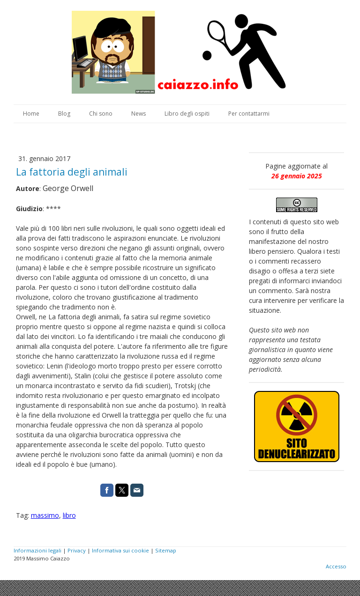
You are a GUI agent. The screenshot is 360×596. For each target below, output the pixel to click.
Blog (64, 114)
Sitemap (165, 550)
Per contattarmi (249, 114)
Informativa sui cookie (120, 550)
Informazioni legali (37, 550)
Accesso (336, 566)
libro (69, 515)
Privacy (77, 550)
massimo (45, 515)
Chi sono (100, 114)
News (138, 114)
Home (31, 114)
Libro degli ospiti (187, 114)
